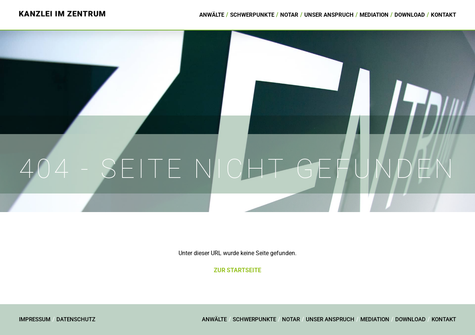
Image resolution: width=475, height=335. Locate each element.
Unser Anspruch (329, 15)
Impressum (34, 319)
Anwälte (211, 15)
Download (409, 15)
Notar (289, 15)
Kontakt (443, 15)
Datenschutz (75, 319)
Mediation (374, 15)
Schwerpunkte (252, 15)
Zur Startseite (237, 270)
